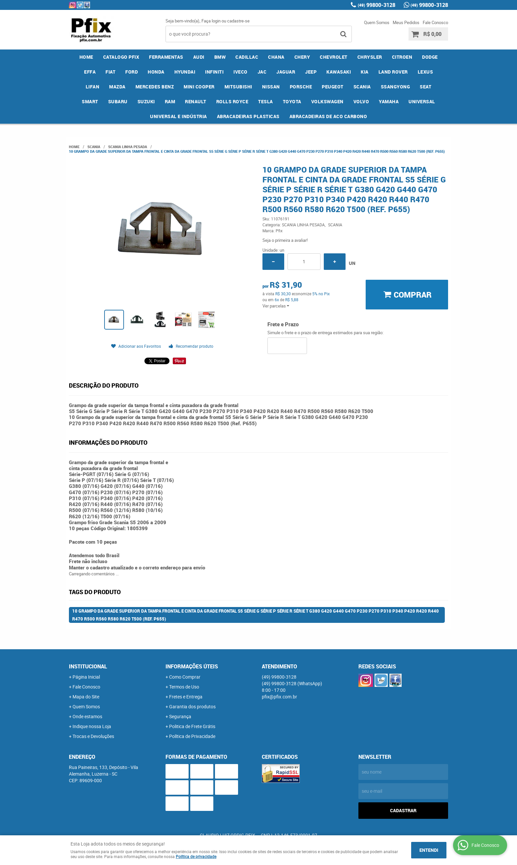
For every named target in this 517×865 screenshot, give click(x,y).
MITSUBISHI (238, 86)
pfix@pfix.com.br (279, 696)
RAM (170, 101)
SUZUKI (146, 101)
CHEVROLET (334, 57)
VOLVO (361, 101)
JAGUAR (285, 72)
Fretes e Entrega (185, 696)
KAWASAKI (338, 72)
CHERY (302, 57)
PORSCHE (301, 86)
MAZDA (117, 86)
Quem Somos (376, 22)
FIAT (110, 72)
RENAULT (195, 101)
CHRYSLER (369, 57)
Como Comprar (184, 677)
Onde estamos (87, 716)
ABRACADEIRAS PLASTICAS (248, 116)
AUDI (198, 57)
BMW (220, 57)
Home (86, 57)
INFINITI (214, 72)
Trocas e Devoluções (93, 736)
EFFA (90, 72)
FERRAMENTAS (166, 57)
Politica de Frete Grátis (192, 726)
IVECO (240, 72)
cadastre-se (238, 21)
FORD (131, 72)
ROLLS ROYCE (232, 101)
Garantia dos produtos (192, 706)
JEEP (311, 72)
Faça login (211, 21)
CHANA (276, 57)
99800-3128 (376, 5)
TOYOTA (292, 101)
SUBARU (118, 101)
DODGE (430, 57)
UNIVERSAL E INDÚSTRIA (178, 116)
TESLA (265, 101)
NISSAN (271, 86)
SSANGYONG (395, 86)
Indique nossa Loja (92, 726)
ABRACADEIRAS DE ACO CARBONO (328, 116)
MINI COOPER (199, 86)
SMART (90, 101)
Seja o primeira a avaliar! (285, 240)
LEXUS (425, 72)
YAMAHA (389, 101)
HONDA (156, 72)
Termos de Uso (184, 687)
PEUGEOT (333, 86)
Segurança (180, 716)
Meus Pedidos (406, 22)
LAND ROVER (393, 72)
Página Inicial (86, 677)
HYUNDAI (185, 72)
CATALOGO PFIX (121, 57)
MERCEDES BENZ (155, 86)
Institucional (88, 666)
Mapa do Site (86, 696)
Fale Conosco (435, 22)
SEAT (425, 86)
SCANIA (362, 86)
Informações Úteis (192, 666)
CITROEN (402, 57)
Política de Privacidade (192, 736)
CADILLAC (246, 57)
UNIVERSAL (422, 101)
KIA (365, 72)
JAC (262, 72)
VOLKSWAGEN (327, 101)
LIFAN (93, 86)
